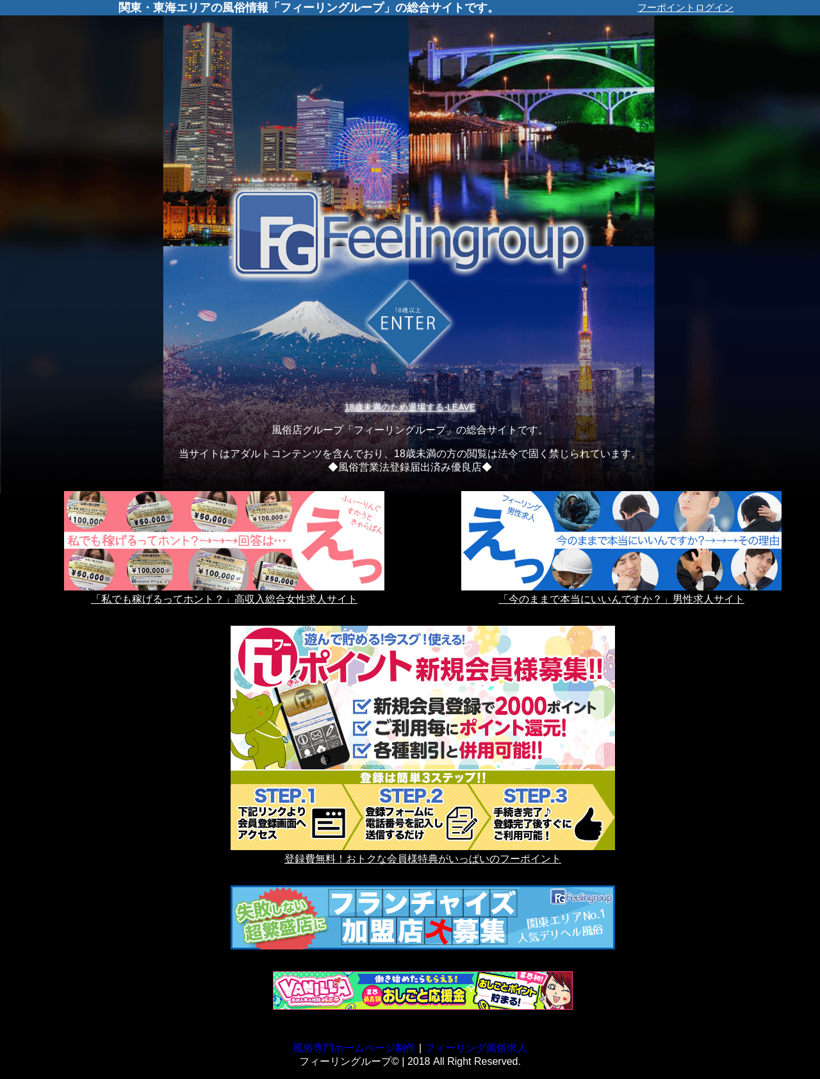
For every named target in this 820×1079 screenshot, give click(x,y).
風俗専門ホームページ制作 (354, 1047)
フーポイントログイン (685, 7)
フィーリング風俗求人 (476, 1047)
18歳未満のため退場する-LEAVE (410, 407)
